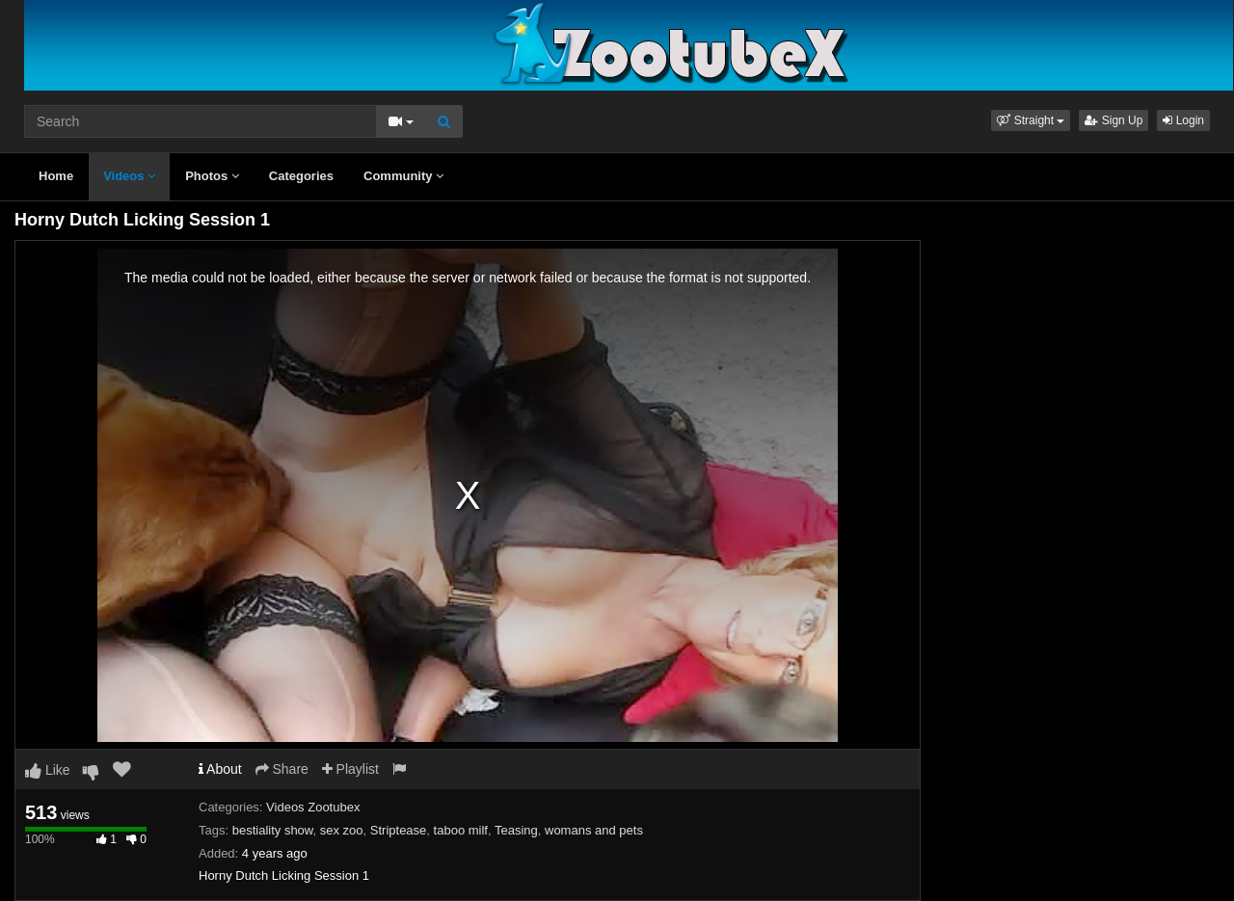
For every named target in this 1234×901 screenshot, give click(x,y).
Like (47, 770)
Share (281, 769)
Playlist (350, 769)
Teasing (516, 830)
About (220, 769)
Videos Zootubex (313, 807)
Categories (301, 176)
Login (1183, 120)
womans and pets (594, 830)
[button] (1030, 120)
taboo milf (461, 830)
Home (56, 176)
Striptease (398, 830)
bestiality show (272, 830)
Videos (129, 176)
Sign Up (1113, 120)
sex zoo (341, 830)
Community (403, 176)
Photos (212, 176)
